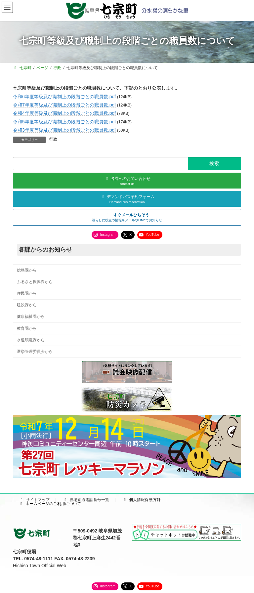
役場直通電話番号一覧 (86, 499)
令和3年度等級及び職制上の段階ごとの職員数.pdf (64, 130)
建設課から (27, 305)
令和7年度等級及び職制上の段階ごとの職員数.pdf (64, 104)
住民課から (27, 293)
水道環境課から (31, 339)
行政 (53, 139)
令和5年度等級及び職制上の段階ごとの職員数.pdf (64, 121)
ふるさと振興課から (35, 281)
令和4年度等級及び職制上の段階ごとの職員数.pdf (64, 113)
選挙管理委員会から (35, 351)
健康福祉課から (31, 316)
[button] (127, 217)
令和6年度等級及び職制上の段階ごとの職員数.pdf (64, 96)
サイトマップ (34, 499)
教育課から (27, 328)
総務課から (27, 270)
